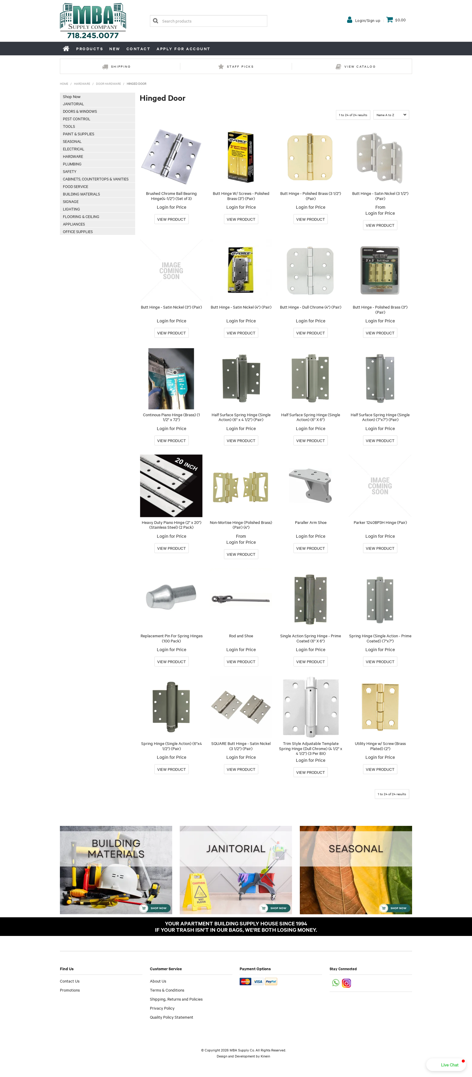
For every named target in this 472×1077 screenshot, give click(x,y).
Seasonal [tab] (72, 141)
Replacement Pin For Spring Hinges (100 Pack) (172, 638)
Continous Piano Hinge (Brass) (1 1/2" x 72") (171, 417)
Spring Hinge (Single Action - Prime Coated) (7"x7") (380, 638)
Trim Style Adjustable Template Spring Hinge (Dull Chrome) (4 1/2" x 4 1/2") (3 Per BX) (310, 748)
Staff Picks (240, 66)
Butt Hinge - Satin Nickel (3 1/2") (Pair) (380, 195)
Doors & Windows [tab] (80, 111)
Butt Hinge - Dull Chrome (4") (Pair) (310, 306)
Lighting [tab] (71, 208)
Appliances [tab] (74, 223)
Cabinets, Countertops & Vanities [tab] (96, 178)
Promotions (70, 989)
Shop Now (71, 96)
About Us (158, 980)
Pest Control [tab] (76, 118)
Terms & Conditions (167, 989)
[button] (446, 1064)
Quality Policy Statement (171, 1017)
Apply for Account (184, 48)
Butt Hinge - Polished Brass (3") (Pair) (380, 309)
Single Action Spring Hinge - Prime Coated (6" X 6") (310, 638)
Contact (138, 48)
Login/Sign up (367, 20)
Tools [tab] (69, 126)
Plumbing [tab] (72, 163)
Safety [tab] (69, 171)
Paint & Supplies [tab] (78, 133)
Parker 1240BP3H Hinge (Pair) (380, 522)
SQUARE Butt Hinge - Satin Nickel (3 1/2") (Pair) (241, 745)
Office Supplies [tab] (78, 231)
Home (66, 48)
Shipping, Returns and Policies (176, 999)
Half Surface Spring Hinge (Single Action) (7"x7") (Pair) (380, 417)
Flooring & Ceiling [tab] (81, 216)
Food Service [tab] (75, 186)
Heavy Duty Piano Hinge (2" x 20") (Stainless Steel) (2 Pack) (171, 524)
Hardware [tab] (73, 156)
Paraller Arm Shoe (311, 522)
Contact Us (69, 980)
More (171, 219)
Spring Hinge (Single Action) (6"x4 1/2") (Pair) (171, 745)
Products (89, 48)
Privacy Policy (162, 1008)
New (114, 48)
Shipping (121, 66)
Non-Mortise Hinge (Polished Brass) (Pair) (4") (241, 524)
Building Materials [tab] (81, 193)
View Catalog (360, 66)
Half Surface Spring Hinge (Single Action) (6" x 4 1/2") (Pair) (241, 417)
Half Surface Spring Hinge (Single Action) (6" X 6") (310, 417)
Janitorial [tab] (73, 103)
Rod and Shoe (241, 635)
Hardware (82, 83)
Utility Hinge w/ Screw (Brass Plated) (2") (380, 745)
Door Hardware (108, 83)
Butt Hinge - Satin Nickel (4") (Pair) (241, 306)
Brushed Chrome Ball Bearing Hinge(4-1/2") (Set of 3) (171, 195)
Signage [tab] (71, 201)
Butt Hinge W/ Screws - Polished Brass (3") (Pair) (241, 195)
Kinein (265, 1056)
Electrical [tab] (73, 148)
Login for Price (171, 207)
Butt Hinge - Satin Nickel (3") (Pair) (171, 306)
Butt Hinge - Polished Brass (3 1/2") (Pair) (310, 195)
